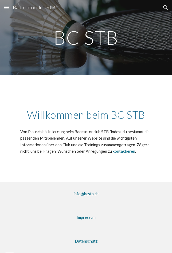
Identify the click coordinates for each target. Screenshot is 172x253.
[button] (6, 7)
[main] (86, 37)
